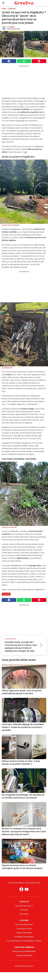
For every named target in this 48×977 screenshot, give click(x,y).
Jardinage (12, 9)
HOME (4, 9)
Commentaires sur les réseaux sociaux (24, 941)
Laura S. (12, 27)
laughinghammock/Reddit (9, 527)
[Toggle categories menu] (3, 3)
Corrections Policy (24, 928)
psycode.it (24, 914)
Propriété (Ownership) (24, 936)
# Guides (6, 594)
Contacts (24, 910)
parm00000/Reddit (7, 367)
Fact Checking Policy (24, 924)
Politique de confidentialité (24, 951)
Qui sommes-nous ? (24, 906)
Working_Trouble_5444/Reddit (10, 225)
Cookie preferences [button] (24, 955)
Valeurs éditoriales (24, 932)
